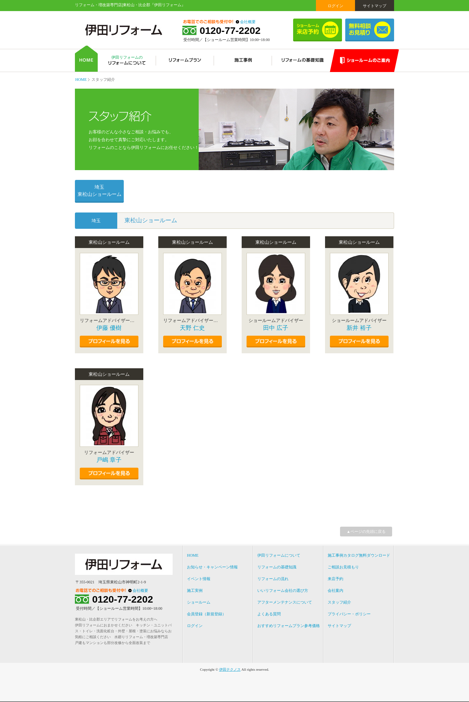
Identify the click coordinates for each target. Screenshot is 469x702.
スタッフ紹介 (339, 602)
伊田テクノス (230, 669)
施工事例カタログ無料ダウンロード (359, 555)
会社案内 (335, 590)
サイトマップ (374, 6)
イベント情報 (198, 579)
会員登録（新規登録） (206, 614)
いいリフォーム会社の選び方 (282, 590)
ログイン (335, 6)
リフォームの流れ (273, 579)
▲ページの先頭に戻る (366, 531)
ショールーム (198, 602)
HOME (81, 79)
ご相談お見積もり (343, 567)
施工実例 (195, 590)
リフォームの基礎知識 (276, 567)
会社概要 (248, 22)
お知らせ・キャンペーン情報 (212, 567)
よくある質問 (269, 614)
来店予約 (335, 579)
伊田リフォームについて (278, 555)
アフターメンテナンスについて (284, 602)
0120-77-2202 (230, 31)
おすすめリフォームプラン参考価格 (288, 625)
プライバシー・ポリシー (349, 614)
